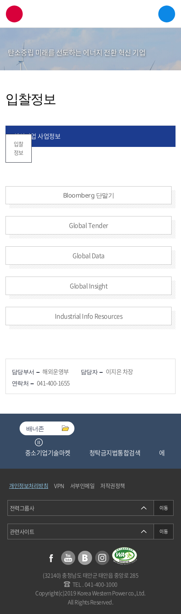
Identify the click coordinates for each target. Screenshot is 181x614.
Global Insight (88, 285)
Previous (29, 442)
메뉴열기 (166, 13)
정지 (39, 442)
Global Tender (88, 225)
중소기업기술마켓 (48, 452)
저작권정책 (112, 485)
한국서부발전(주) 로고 (90, 13)
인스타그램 (102, 558)
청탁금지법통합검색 (115, 452)
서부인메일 (82, 485)
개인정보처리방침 (28, 485)
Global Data (88, 255)
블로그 (85, 558)
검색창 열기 (14, 13)
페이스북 (51, 558)
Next (48, 442)
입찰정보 (19, 148)
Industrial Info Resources (89, 316)
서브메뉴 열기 (163, 58)
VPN (59, 485)
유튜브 (68, 558)
